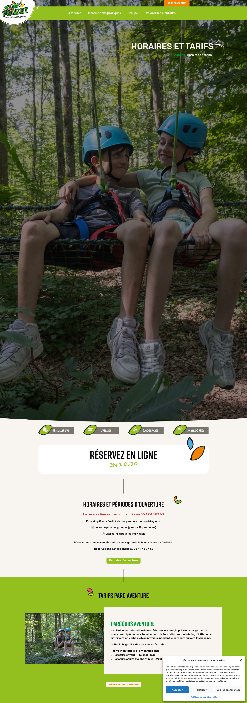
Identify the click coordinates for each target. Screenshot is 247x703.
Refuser (202, 690)
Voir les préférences (229, 690)
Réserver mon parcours (123, 685)
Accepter (177, 690)
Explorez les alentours (160, 13)
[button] (240, 660)
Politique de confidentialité (204, 697)
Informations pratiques (104, 13)
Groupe (133, 13)
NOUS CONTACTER (176, 3)
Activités (74, 13)
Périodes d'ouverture (123, 560)
